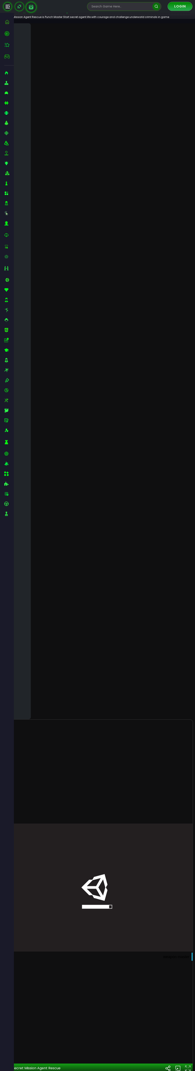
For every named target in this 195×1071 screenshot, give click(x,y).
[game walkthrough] (31, 7)
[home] (9, 22)
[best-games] (9, 33)
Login (180, 6)
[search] (156, 6)
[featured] (9, 45)
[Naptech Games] (19, 6)
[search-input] (121, 6)
